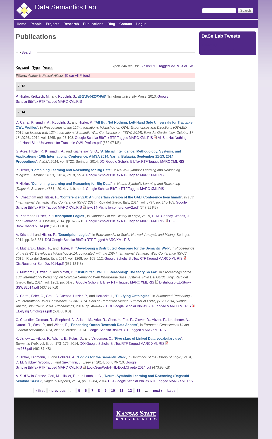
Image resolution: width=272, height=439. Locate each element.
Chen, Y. (114, 320)
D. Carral (22, 122)
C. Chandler (25, 320)
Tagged (164, 66)
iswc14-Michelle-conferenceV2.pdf (113, 207)
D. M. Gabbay (162, 216)
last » (171, 390)
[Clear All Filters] (77, 75)
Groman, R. (44, 320)
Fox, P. (128, 320)
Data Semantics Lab (65, 7)
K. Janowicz (25, 338)
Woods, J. (182, 216)
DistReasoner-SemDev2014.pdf (40, 263)
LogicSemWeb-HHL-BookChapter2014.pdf (119, 367)
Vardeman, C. (101, 338)
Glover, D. (142, 320)
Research (71, 24)
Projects (52, 24)
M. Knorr (22, 216)
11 (121, 390)
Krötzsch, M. (40, 96)
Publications (93, 24)
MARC (175, 66)
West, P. (39, 325)
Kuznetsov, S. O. (85, 151)
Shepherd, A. (65, 320)
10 (113, 390)
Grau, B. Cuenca (58, 296)
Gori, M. (54, 376)
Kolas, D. (76, 338)
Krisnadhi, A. (40, 122)
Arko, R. (100, 320)
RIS (191, 66)
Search (26, 52)
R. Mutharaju (25, 248)
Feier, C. (37, 296)
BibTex (145, 66)
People (35, 24)
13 (138, 390)
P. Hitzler (22, 96)
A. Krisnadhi (25, 235)
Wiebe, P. (61, 325)
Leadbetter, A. (178, 320)
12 (130, 390)
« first (40, 390)
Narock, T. (23, 325)
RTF (154, 66)
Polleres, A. (66, 357)
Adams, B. (59, 338)
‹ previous (57, 390)
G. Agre (21, 151)
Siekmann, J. (32, 221)
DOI (102, 161)
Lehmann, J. (40, 357)
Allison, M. (84, 320)
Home (21, 24)
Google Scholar (86, 138)
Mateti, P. (44, 248)
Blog (111, 24)
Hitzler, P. (85, 122)
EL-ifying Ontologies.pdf (34, 311)
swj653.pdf (24, 349)
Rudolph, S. (67, 96)
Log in (141, 24)
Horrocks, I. (104, 296)
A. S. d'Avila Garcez (31, 376)
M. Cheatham (26, 197)
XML (184, 66)
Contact (125, 24)
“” (98, 156)
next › (157, 390)
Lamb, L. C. (93, 376)
